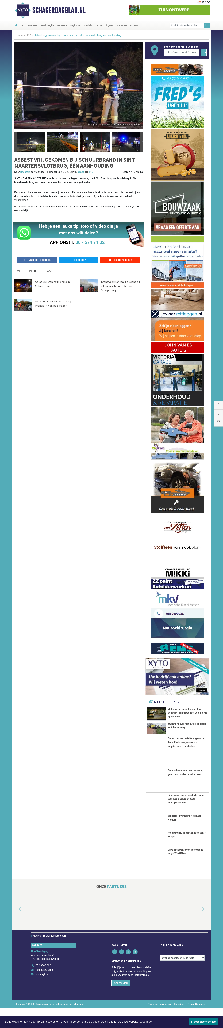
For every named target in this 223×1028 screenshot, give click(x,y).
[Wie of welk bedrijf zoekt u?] (181, 52)
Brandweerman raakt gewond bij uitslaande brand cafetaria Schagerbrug (120, 286)
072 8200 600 (43, 985)
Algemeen (32, 25)
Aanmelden (121, 1002)
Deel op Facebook (37, 259)
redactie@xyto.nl (45, 989)
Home (19, 35)
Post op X (78, 259)
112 (22, 25)
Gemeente (62, 25)
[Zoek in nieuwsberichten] (187, 25)
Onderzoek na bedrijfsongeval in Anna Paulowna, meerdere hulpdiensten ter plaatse (186, 762)
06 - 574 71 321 (91, 242)
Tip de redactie (120, 259)
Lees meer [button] (146, 1021)
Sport (99, 25)
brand (81, 172)
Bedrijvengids (47, 25)
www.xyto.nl (42, 993)
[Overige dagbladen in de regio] (182, 977)
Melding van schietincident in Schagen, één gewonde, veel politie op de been (187, 713)
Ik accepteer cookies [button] (203, 1021)
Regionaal (75, 25)
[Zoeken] (207, 25)
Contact (134, 25)
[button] (15, 142)
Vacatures (122, 25)
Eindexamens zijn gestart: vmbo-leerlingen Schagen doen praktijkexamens (186, 818)
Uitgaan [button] (109, 25)
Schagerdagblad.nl (59, 10)
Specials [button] (87, 25)
